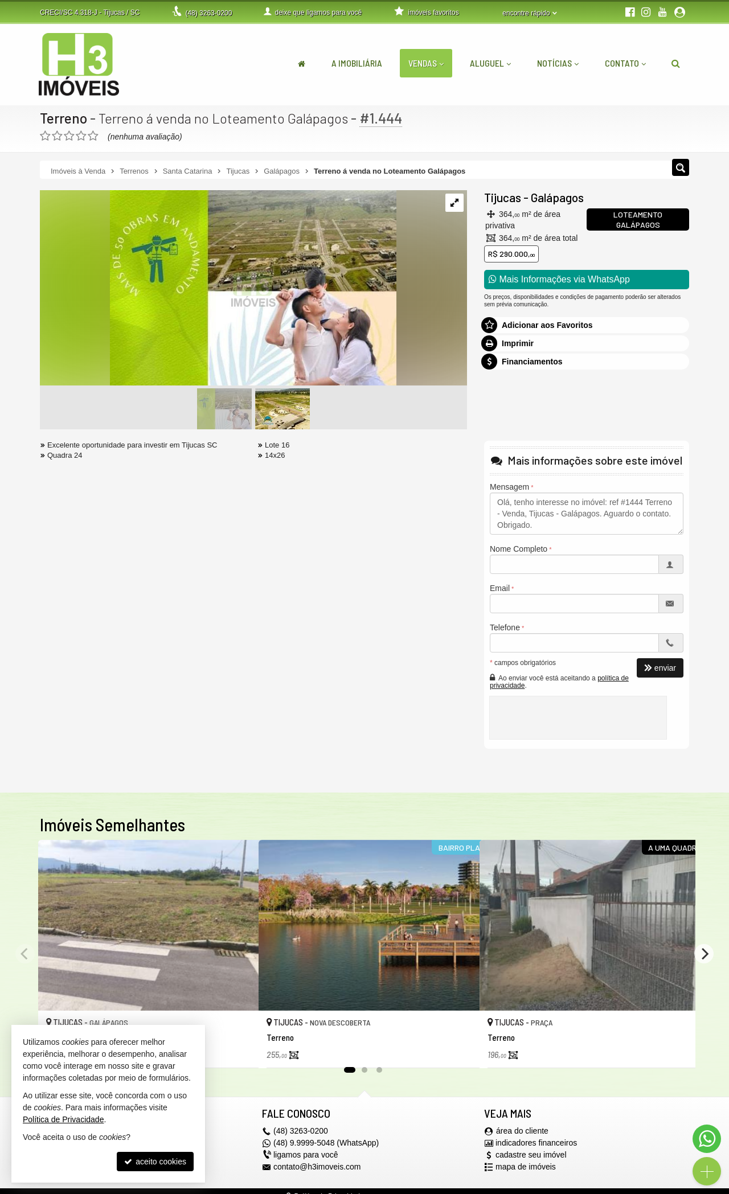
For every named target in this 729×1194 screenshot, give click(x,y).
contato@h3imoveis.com (317, 1167)
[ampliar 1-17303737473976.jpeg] (218, 288)
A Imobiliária (356, 63)
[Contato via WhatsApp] (707, 1139)
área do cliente (522, 1131)
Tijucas (502, 197)
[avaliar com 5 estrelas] (93, 136)
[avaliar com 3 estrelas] (69, 136)
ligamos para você (305, 1155)
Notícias (558, 63)
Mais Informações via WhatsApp (559, 279)
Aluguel (490, 63)
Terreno (64, 117)
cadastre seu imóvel (531, 1155)
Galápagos (557, 197)
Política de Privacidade (63, 1119)
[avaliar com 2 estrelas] (57, 136)
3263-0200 (208, 13)
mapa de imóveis (525, 1167)
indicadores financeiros (536, 1143)
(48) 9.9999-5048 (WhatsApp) (326, 1143)
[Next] (704, 953)
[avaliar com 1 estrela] (45, 136)
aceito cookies (155, 1161)
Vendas (426, 63)
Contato (625, 63)
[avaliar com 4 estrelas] (81, 136)
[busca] (676, 63)
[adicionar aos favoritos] (237, 1050)
